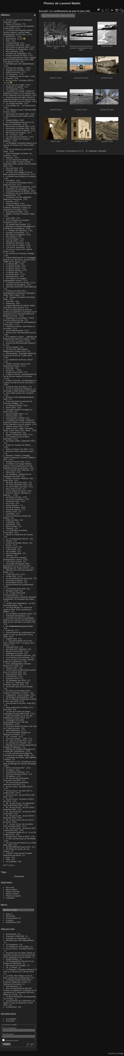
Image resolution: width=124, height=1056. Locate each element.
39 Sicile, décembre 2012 (16, 482)
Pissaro (9, 541)
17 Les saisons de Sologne (17, 160)
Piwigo (120, 1053)
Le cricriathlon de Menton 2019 (19, 614)
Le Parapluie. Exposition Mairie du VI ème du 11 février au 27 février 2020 (20, 144)
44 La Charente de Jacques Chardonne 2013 (16, 221)
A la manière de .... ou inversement (20, 105)
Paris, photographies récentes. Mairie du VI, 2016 (17, 665)
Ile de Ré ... (11, 370)
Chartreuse (19, 876)
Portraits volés (12, 170)
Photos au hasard (13, 896)
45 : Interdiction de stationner (18, 187)
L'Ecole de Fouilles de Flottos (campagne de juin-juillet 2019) (17, 712)
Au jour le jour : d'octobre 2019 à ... (20, 80)
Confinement (11, 676)
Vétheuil (9, 555)
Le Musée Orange (13, 270)
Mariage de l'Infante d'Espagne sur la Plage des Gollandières (19, 227)
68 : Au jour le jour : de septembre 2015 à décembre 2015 (18, 804)
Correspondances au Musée (18, 191)
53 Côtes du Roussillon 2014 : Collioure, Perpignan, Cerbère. (17, 692)
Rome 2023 (11, 407)
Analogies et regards (14, 87)
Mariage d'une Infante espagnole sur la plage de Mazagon (19, 746)
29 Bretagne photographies (17, 697)
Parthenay (10, 303)
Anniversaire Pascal (14, 582)
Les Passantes (12, 89)
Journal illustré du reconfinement (19, 584)
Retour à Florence (13, 24)
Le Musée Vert (12, 272)
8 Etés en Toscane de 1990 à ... (19, 445)
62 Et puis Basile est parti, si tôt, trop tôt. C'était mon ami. (20, 727)
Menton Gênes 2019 (14, 651)
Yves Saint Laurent (14, 562)
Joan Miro (10, 301)
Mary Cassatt (11, 526)
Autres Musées (12, 505)
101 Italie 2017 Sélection (16, 649)
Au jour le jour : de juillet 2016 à (19, 786)
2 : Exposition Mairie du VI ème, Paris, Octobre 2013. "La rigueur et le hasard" (18, 643)
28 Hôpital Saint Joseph (16, 224)
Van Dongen (11, 551)
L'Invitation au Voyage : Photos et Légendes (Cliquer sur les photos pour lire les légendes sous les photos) (19, 93)
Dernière (102, 151)
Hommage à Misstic (14, 580)
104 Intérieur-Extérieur (15, 772)
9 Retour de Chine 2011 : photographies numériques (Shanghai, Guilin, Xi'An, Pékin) (19, 293)
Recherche (10, 916)
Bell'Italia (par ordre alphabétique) (20, 64)
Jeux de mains (12, 241)
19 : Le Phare (11, 135)
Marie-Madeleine (13, 730)
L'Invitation (10, 514)
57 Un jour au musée (14, 341)
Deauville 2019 (12, 647)
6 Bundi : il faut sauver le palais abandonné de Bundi (17, 854)
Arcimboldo (10, 524)
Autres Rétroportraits (14, 330)
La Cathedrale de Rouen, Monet (19, 360)
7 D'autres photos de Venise (18, 282)
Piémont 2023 (12, 416)
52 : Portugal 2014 (13, 432)
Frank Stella (11, 549)
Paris (8, 41)
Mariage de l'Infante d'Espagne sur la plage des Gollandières (19, 750)
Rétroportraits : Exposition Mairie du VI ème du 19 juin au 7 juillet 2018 (19, 354)
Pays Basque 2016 (14, 674)
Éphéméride (11, 39)
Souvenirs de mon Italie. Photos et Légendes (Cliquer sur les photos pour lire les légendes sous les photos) (19, 99)
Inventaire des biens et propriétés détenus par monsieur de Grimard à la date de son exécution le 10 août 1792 (19, 620)
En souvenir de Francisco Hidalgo (20, 253)
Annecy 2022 (11, 512)
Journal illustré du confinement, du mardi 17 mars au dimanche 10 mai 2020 (19, 634)
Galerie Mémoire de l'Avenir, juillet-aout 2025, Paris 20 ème (19, 306)
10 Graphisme (12, 74)
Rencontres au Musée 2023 (17, 128)
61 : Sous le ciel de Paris (16, 741)
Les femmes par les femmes (18, 657)
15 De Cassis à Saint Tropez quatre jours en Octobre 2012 (19, 671)
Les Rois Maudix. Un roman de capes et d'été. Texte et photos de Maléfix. (17, 609)
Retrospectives (12, 276)
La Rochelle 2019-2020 (16, 589)
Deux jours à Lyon (13, 489)
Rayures (9, 78)
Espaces (9, 158)
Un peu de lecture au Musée (18, 130)
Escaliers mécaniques (15, 232)
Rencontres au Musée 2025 (17, 114)
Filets (8, 859)
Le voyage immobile (14, 103)
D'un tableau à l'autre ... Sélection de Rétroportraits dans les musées (20, 338)
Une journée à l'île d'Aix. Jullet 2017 (21, 703)
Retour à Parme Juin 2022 (17, 449)
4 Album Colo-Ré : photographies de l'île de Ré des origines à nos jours (19, 375)
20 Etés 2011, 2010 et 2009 (17, 836)
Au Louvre (10, 503)
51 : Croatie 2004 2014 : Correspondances (14, 594)
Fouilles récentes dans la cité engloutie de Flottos (16, 365)
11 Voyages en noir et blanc (17, 76)
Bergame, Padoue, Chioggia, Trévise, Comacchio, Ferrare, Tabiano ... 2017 (20, 457)
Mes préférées (12, 51)
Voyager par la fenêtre (15, 70)
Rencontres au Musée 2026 (17, 47)
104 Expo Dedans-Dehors (17, 774)
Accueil (43, 11)
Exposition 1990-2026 (15, 45)
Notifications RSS (13, 922)
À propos (9, 920)
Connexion (10, 1021)
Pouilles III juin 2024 (14, 372)
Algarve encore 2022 (14, 426)
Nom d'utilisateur (9, 1028)
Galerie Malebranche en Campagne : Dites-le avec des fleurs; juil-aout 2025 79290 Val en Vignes (20, 259)
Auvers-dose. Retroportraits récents (21, 332)
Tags (8, 914)
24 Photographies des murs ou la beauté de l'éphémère (18, 123)
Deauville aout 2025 (14, 212)
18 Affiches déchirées (15, 243)
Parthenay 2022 (12, 501)
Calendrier (10, 898)
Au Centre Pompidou (14, 499)
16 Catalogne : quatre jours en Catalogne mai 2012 (17, 475)
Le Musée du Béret (14, 405)
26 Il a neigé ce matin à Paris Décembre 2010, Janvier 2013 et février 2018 (19, 164)
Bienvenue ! (11, 36)
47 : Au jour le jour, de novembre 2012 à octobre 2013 (18, 825)
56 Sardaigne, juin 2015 (16, 680)
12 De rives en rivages (15, 85)
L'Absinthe (10, 522)
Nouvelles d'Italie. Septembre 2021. (21, 441)
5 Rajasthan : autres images (18, 695)
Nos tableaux (11, 237)
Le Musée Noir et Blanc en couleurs (21, 176)
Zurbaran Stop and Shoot (16, 387)
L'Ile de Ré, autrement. (15, 247)
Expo (8, 857)
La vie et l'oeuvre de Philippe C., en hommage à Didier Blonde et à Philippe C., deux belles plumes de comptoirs (19, 391)
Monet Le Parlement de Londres (19, 534)
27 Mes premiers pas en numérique (21, 838)
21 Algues (10, 770)
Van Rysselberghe (13, 553)
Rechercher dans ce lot (60, 15)
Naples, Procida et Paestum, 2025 (20, 214)
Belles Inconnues (13, 72)
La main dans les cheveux (17, 137)
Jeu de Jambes (12, 347)
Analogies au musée (14, 653)
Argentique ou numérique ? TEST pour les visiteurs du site (18, 319)
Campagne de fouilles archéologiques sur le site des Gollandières (15, 722)
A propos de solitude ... (15, 68)
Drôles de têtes (12, 520)
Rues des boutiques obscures (18, 655)
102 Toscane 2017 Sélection (18, 470)
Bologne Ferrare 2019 (15, 462)
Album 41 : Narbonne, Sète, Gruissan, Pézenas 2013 (16, 683)
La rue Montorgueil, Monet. (17, 539)
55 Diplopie (10, 776)
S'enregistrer (11, 1019)
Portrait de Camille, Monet (17, 543)
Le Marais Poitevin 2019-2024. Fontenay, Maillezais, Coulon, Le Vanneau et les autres (17, 207)
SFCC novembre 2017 (15, 768)
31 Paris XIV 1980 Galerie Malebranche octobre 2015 (15, 350)
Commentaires (12, 918)
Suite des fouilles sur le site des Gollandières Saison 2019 (17, 717)
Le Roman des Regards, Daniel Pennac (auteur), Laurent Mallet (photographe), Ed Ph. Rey (17, 32)
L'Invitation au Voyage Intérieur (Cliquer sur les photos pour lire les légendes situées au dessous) (17, 466)
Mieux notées (11, 889)
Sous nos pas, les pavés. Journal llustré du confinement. (18, 660)
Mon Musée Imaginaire (15, 235)
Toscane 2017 (12, 668)
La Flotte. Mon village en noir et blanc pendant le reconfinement (17, 173)
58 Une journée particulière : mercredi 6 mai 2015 (16, 779)
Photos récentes (13, 892)
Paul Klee (10, 368)
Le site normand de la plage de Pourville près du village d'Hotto (17, 754)
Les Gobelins (11, 861)
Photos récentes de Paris (16, 55)
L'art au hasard (12, 239)
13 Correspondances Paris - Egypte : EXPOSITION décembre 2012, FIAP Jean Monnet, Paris (20, 59)
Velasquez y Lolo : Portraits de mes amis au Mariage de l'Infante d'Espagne (19, 762)
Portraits (9, 201)
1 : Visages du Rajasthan (16, 230)
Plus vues (10, 887)
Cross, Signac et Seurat (16, 491)
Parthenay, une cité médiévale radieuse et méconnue (17, 198)
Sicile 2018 (10, 472)
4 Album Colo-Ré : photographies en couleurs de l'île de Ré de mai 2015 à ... (19, 381)
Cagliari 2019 (11, 639)
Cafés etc (10, 630)
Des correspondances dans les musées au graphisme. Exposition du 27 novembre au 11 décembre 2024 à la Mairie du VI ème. (20, 313)
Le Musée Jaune (13, 268)
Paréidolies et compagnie (16, 189)
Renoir (9, 545)
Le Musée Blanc (12, 274)
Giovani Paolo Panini (14, 414)
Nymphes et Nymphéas (16, 285)
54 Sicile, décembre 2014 (16, 484)
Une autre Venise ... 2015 (16, 739)
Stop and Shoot (12, 203)
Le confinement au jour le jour (19, 626)
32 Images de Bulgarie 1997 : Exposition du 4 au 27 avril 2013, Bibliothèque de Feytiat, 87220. (17, 566)
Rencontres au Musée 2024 (17, 126)
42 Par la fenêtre (13, 507)
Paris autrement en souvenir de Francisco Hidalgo (17, 402)
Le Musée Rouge (13, 266)
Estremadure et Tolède (15, 418)
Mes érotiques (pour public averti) (20, 116)
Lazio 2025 (10, 218)
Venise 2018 (11, 576)
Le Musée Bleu (12, 264)
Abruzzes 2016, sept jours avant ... (20, 451)
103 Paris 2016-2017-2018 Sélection (21, 287)
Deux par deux (12, 168)
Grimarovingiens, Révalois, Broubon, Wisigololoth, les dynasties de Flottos (20, 598)
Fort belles (10, 180)
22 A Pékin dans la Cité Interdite (19, 686)
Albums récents (12, 894)
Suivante (93, 151)
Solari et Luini (11, 547)
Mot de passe (8, 1034)
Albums (5, 14)
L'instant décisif (12, 43)
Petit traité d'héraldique (15, 616)
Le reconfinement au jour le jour (19, 578)
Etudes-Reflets (12, 120)
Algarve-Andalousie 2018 (16, 434)
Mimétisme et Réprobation (17, 49)
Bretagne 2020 (12, 591)
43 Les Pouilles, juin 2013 (16, 487)
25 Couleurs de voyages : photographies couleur (15, 279)
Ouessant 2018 (12, 678)
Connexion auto (10, 1040)
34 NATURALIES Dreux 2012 (18, 847)
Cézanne (9, 528)
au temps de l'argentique (16, 53)
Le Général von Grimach (16, 743)
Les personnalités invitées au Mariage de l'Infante (16, 733)
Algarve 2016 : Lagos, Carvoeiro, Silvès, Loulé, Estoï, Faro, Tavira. (18, 429)
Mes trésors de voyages (16, 133)
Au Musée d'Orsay (13, 497)
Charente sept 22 (13, 509)
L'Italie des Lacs (12, 574)
